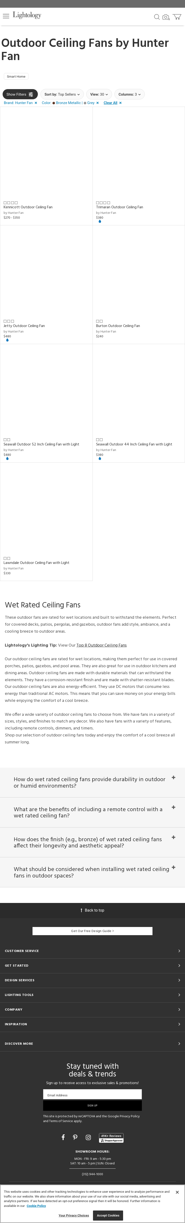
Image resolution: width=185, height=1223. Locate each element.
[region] (92, 1204)
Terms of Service (61, 1136)
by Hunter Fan (14, 214)
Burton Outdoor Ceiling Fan (118, 327)
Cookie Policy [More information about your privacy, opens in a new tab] (36, 1206)
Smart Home (18, 77)
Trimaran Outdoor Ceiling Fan (119, 209)
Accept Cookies (108, 1215)
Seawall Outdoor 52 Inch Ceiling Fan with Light (41, 446)
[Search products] (157, 16)
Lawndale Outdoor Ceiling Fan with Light (36, 564)
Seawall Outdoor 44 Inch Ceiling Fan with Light (134, 446)
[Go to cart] (177, 16)
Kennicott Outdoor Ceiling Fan (28, 209)
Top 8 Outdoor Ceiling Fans (101, 646)
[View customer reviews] (111, 1153)
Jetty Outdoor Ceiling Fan (24, 327)
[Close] (177, 1192)
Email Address (57, 1110)
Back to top (92, 925)
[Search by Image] (166, 17)
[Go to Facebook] (64, 1152)
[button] (6, 16)
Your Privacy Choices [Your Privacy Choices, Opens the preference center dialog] (74, 1215)
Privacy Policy (130, 1131)
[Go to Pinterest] (76, 1152)
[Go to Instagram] (89, 1152)
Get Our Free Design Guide (92, 946)
